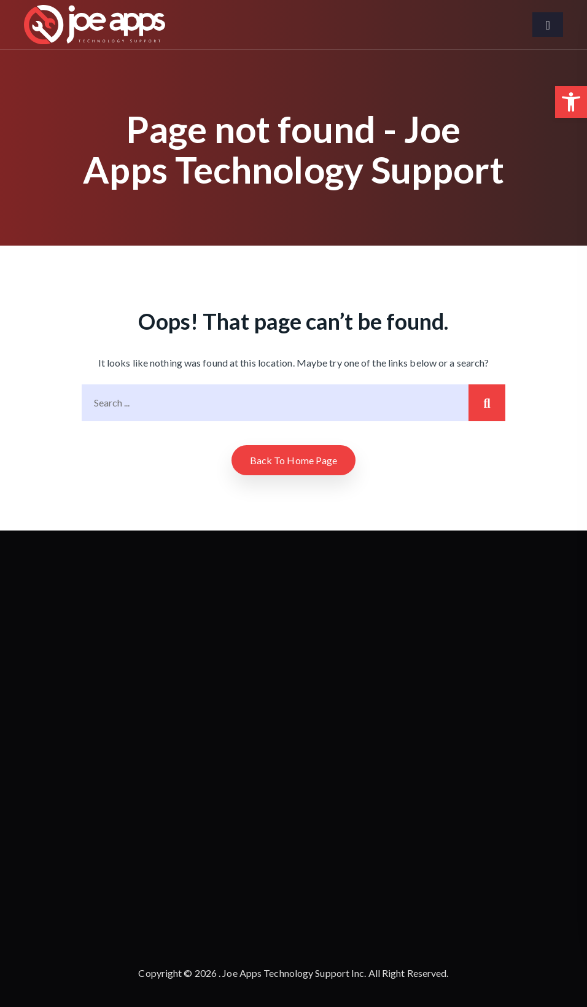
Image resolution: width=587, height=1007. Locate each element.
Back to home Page (294, 460)
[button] (571, 102)
